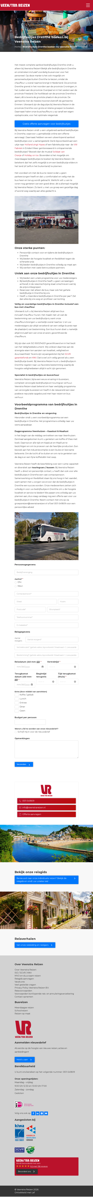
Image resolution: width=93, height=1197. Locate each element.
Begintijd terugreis (41, 675)
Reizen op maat (22, 1013)
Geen (20, 711)
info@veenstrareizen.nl (32, 807)
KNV (34, 358)
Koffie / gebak (24, 695)
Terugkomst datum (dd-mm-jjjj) (23, 677)
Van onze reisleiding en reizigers (32, 945)
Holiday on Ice (31, 155)
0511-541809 (26, 801)
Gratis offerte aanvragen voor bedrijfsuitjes (46, 123)
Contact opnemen (24, 997)
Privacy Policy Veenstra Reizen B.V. (32, 988)
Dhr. (18, 582)
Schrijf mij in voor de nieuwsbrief (32, 732)
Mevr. (19, 586)
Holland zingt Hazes (35, 144)
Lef (33, 1192)
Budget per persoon (26, 717)
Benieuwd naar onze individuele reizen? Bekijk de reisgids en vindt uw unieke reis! (41, 879)
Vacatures (20, 982)
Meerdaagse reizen (24, 1007)
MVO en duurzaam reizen (28, 976)
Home (18, 47)
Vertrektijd (53, 662)
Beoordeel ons (24, 1171)
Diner (20, 707)
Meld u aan (22, 1059)
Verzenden (21, 764)
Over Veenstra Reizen (25, 970)
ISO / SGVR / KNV (23, 973)
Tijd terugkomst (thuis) (67, 675)
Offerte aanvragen (30, 814)
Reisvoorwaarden (23, 991)
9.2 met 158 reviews (39, 1166)
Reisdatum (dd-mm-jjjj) (28, 662)
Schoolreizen (21, 1010)
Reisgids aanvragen (24, 979)
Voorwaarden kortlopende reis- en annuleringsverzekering (44, 994)
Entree (21, 703)
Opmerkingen (22, 738)
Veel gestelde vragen (25, 985)
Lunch (20, 699)
